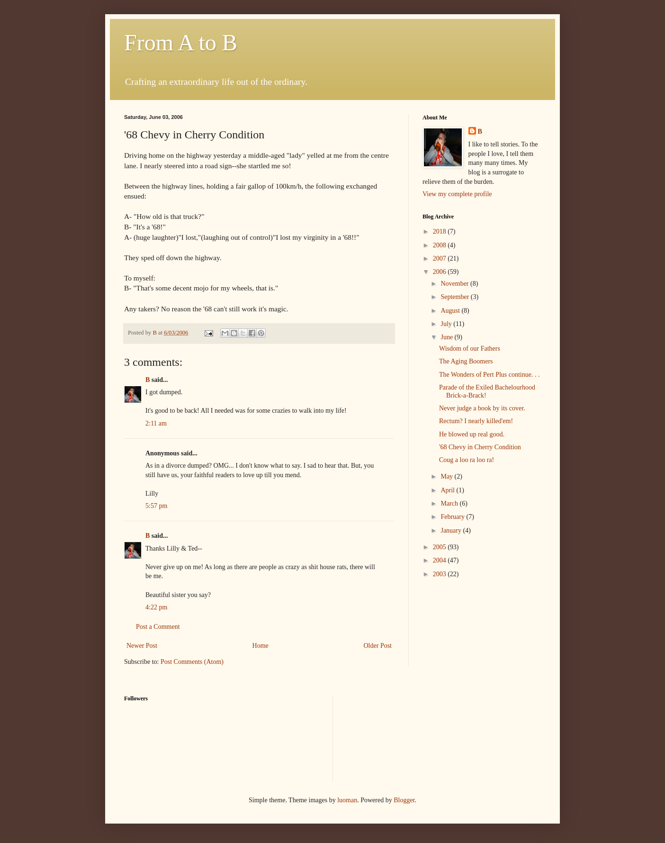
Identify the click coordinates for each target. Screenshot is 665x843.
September (455, 296)
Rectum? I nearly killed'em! (476, 421)
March (449, 503)
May (447, 476)
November (455, 283)
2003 (440, 574)
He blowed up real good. (471, 434)
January (451, 530)
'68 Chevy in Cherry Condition (480, 447)
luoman (347, 800)
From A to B (180, 42)
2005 (440, 547)
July (446, 323)
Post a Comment (158, 626)
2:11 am (156, 423)
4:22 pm (156, 607)
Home (260, 645)
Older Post (378, 645)
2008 (440, 245)
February (453, 516)
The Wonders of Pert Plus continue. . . (489, 374)
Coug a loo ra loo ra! (466, 459)
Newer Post (141, 645)
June (447, 337)
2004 (440, 560)
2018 (440, 231)
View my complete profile (457, 194)
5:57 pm (156, 505)
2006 (440, 271)
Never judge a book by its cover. (482, 408)
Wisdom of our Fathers (469, 348)
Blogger (404, 800)
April (448, 490)
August (450, 310)
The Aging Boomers (466, 361)
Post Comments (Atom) (192, 661)
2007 (440, 258)
